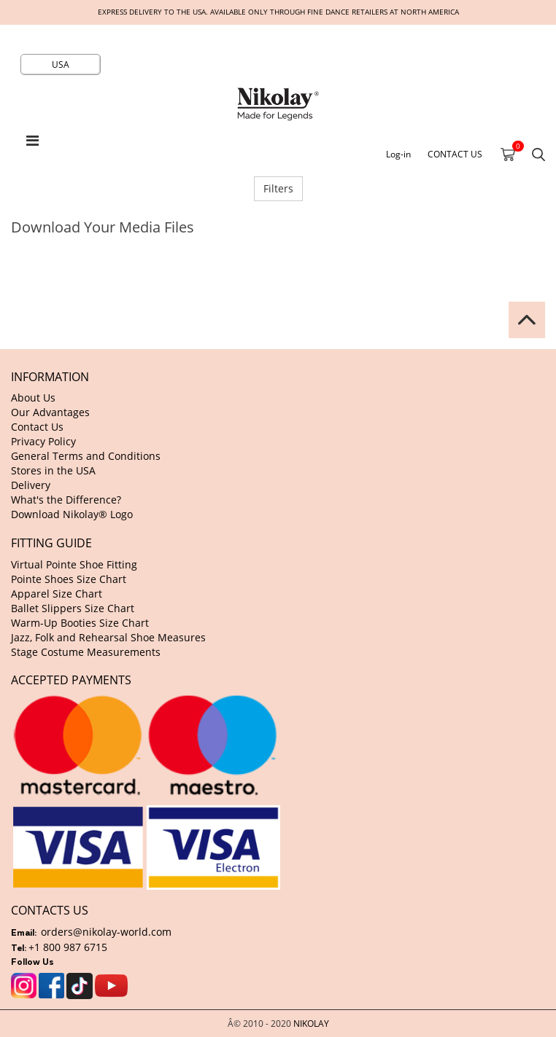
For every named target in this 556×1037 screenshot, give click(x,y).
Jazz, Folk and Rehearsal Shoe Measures (108, 637)
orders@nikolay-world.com (106, 932)
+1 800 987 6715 (67, 947)
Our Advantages (50, 412)
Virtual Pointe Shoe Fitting (74, 564)
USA (60, 64)
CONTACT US (455, 154)
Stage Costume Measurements (86, 652)
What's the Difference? (66, 499)
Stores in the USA (53, 470)
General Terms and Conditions (86, 456)
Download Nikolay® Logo (72, 514)
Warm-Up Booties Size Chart (80, 623)
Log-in (398, 154)
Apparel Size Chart (56, 593)
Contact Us (37, 427)
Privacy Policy (43, 441)
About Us (33, 397)
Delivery (30, 485)
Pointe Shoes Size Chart (68, 579)
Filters (278, 188)
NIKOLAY (311, 1023)
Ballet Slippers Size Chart (72, 608)
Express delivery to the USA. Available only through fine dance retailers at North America (278, 12)
